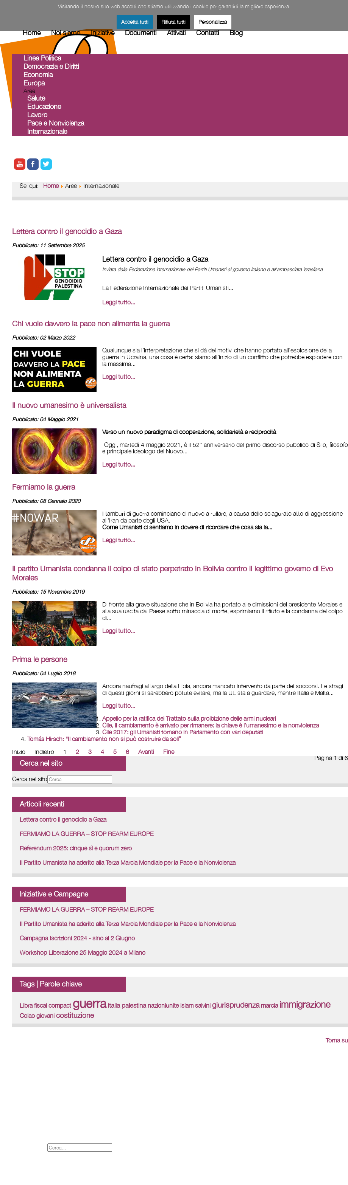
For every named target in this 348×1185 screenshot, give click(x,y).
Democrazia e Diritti (51, 66)
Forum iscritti (31, 1106)
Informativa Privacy (39, 1139)
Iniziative (102, 33)
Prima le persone (39, 659)
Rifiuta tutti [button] (173, 22)
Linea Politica (42, 58)
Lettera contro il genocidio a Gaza (67, 231)
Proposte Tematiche (41, 1122)
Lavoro (37, 115)
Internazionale (47, 131)
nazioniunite (163, 1005)
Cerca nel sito (29, 779)
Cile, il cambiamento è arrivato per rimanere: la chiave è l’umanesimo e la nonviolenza (210, 725)
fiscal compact (52, 1005)
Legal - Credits (33, 1114)
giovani (45, 1015)
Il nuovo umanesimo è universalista (69, 405)
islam (187, 1005)
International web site (42, 1097)
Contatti (207, 33)
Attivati (176, 33)
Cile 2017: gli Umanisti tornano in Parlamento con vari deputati (182, 732)
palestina (134, 1005)
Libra (26, 1005)
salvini (203, 1005)
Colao (27, 1015)
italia (114, 1005)
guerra (89, 1003)
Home (32, 33)
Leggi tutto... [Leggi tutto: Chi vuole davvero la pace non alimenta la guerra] (118, 376)
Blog (236, 33)
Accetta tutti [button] (134, 22)
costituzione (75, 1015)
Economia (38, 75)
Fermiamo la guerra (43, 486)
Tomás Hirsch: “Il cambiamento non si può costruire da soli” (104, 738)
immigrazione (304, 1004)
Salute (36, 98)
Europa (34, 83)
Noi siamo (65, 33)
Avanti (146, 751)
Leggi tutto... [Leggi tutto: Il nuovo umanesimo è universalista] (118, 464)
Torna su (337, 1040)
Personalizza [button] (212, 22)
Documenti (140, 33)
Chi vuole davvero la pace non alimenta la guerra (91, 323)
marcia (269, 1005)
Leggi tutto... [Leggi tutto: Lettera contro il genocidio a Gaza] (118, 302)
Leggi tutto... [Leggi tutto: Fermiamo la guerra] (118, 540)
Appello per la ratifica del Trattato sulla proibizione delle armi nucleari (189, 718)
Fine (168, 751)
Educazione (44, 106)
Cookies (24, 1131)
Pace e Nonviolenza (55, 123)
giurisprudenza (235, 1004)
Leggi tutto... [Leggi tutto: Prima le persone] (118, 705)
